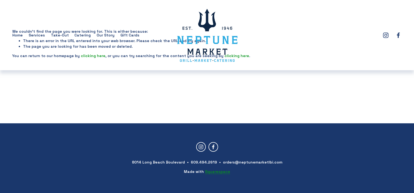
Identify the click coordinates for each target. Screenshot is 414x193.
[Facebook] (398, 35)
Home (17, 35)
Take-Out (60, 35)
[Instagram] (385, 35)
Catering (82, 35)
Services (37, 35)
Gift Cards (129, 35)
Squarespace (217, 171)
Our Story (106, 35)
